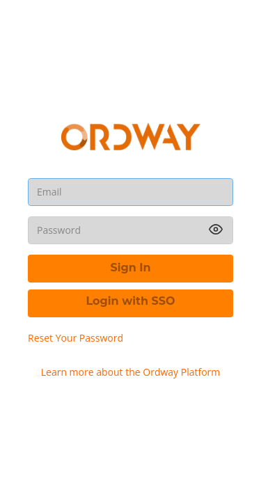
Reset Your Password (75, 337)
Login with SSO (130, 301)
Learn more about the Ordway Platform (131, 372)
